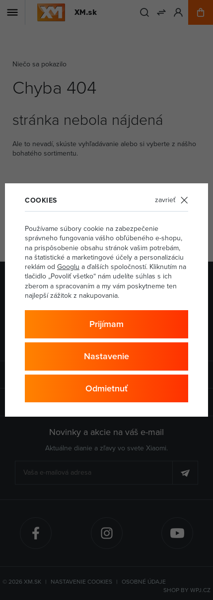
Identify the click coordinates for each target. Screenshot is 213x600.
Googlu (68, 267)
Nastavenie (106, 356)
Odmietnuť (106, 388)
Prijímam (106, 324)
